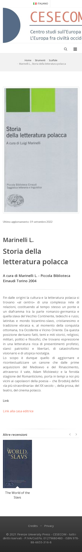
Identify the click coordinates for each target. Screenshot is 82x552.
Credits (33, 526)
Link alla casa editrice (18, 411)
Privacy (49, 526)
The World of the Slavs (17, 495)
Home (28, 60)
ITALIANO (40, 3)
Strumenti (40, 60)
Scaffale (53, 60)
